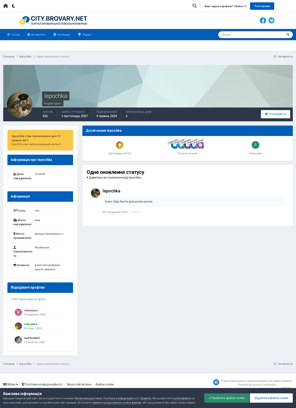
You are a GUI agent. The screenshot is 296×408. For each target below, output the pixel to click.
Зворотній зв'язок (79, 384)
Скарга (136, 212)
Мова (10, 384)
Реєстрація (262, 6)
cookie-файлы (182, 398)
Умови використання (88, 398)
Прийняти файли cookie (227, 398)
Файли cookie (104, 384)
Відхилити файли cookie (271, 398)
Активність (38, 34)
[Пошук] (234, 34)
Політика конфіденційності (42, 384)
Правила (145, 398)
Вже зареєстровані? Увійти (225, 6)
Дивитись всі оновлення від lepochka (114, 177)
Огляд (15, 34)
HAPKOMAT (32, 338)
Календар (63, 34)
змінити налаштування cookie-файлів (116, 402)
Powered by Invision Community (257, 384)
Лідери (86, 34)
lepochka (111, 190)
